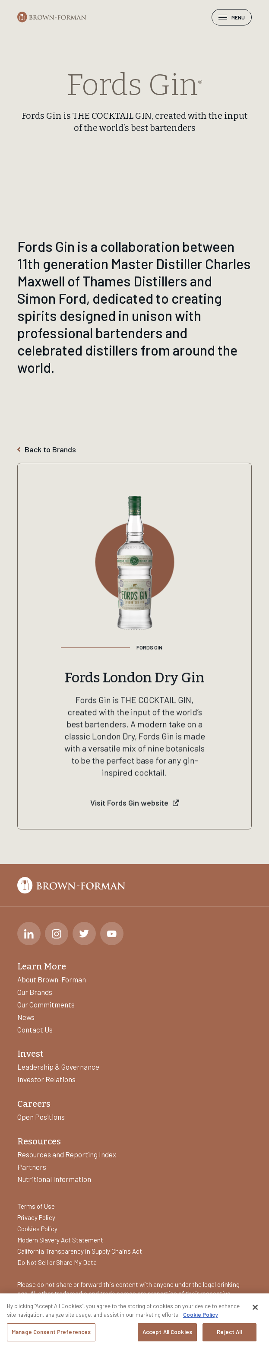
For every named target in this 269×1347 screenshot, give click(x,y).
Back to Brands (46, 449)
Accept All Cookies (167, 1332)
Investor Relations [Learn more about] (46, 1079)
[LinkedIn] (29, 933)
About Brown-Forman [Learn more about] (51, 979)
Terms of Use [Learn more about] (36, 1206)
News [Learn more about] (26, 1017)
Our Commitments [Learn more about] (46, 1004)
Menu (231, 17)
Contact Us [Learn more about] (35, 1029)
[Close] (255, 1308)
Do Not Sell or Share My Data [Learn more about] (57, 1262)
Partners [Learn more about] (31, 1167)
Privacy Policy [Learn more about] (36, 1217)
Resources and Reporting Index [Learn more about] (66, 1154)
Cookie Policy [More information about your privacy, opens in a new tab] (200, 1315)
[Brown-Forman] (51, 17)
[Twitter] (84, 933)
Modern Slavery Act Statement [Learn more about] (60, 1240)
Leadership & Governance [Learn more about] (58, 1066)
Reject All (229, 1332)
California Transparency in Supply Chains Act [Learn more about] (79, 1251)
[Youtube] (111, 933)
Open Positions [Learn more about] (41, 1116)
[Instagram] (56, 933)
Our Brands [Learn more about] (34, 992)
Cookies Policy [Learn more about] (37, 1229)
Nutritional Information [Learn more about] (54, 1179)
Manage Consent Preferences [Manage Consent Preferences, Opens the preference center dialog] (51, 1332)
